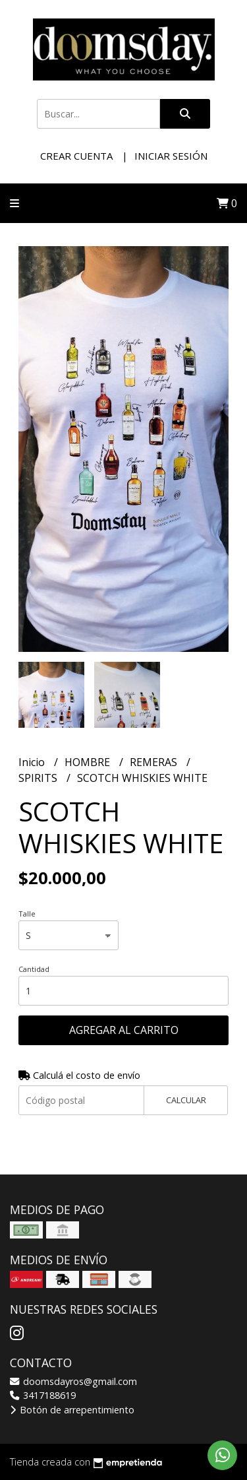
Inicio (32, 762)
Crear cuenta (76, 155)
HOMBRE (89, 762)
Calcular (186, 1100)
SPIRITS (39, 778)
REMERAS (155, 762)
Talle (27, 913)
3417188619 (43, 1395)
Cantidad (33, 969)
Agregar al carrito (123, 1030)
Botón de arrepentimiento (72, 1409)
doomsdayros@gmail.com (73, 1381)
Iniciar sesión (170, 155)
